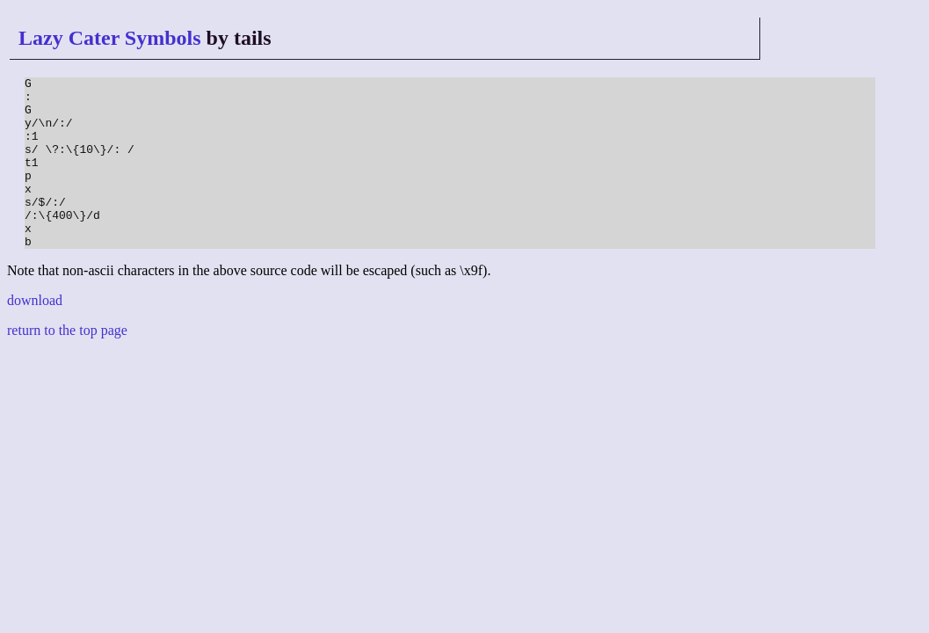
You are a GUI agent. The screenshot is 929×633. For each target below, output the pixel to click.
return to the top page (67, 364)
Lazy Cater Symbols (109, 37)
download (34, 334)
